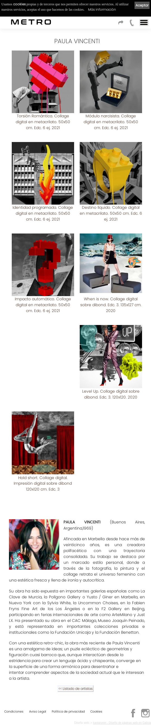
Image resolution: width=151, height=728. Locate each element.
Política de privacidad (68, 710)
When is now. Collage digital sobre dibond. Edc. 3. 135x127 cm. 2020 (110, 293)
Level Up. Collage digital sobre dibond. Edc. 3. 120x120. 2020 (111, 377)
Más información (102, 9)
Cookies (96, 710)
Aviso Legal (37, 710)
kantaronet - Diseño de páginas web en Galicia (122, 721)
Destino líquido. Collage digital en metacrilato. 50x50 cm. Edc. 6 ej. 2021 (111, 207)
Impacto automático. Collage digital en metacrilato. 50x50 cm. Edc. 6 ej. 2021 (43, 293)
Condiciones (13, 710)
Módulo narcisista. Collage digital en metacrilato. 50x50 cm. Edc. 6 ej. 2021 (111, 121)
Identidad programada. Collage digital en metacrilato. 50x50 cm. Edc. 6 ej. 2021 (43, 207)
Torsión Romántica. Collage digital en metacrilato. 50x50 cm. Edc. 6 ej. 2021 (43, 121)
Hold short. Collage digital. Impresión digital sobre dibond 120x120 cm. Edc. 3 (43, 465)
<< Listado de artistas (75, 671)
